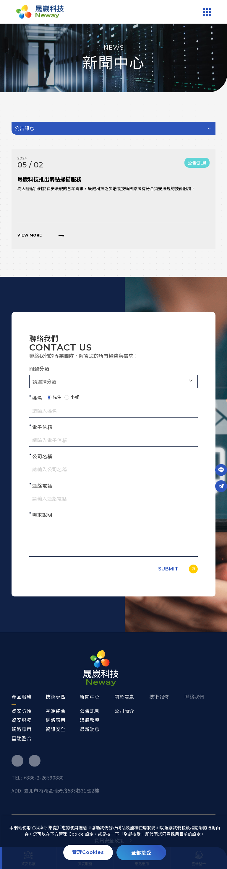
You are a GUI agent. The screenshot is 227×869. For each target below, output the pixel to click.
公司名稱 (42, 456)
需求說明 (42, 515)
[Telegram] (221, 486)
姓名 (37, 398)
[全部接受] (141, 852)
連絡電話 (42, 486)
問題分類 (39, 369)
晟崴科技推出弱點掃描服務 (49, 179)
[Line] (221, 470)
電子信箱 (42, 427)
